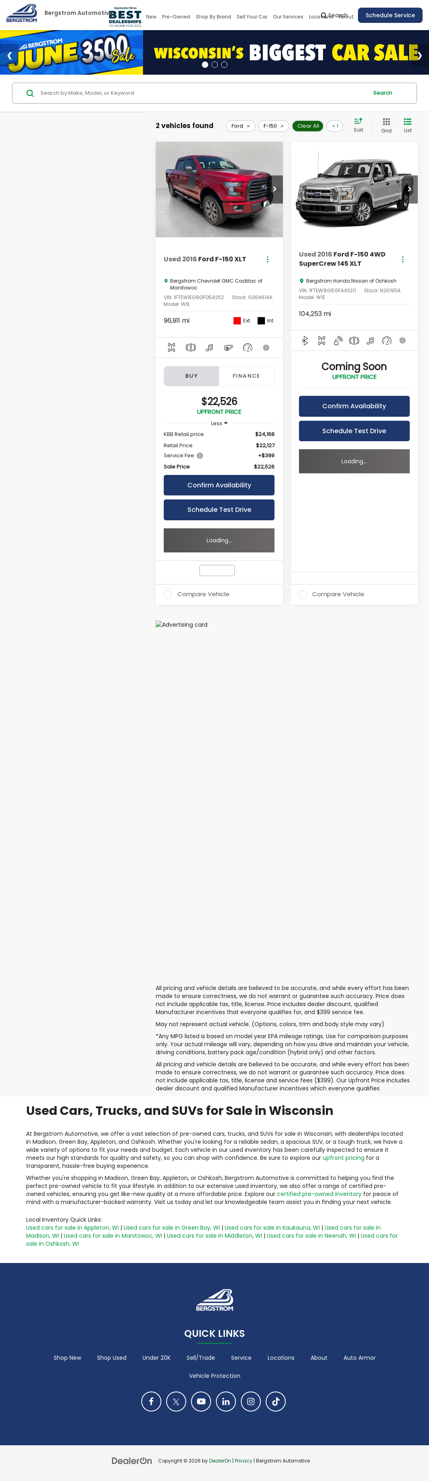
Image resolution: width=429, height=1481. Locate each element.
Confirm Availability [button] (219, 485)
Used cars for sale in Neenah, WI (311, 1236)
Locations (281, 1358)
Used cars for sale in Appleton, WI (72, 1228)
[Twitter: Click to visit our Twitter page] (176, 1401)
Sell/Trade (201, 1358)
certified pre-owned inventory (319, 1194)
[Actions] (267, 259)
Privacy (243, 1461)
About (319, 1358)
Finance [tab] (247, 376)
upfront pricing (343, 1158)
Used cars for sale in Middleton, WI (214, 1236)
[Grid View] (385, 126)
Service (241, 1358)
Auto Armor (360, 1358)
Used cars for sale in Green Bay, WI (172, 1228)
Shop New (67, 1358)
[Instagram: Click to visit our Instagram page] (250, 1401)
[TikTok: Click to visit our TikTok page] (275, 1401)
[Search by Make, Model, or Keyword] (203, 93)
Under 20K (156, 1358)
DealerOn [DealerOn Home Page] (220, 1461)
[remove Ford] (241, 126)
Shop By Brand (213, 16)
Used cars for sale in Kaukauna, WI (272, 1228)
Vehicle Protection (214, 1376)
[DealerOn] (132, 1461)
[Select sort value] (361, 126)
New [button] (151, 16)
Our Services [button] (288, 16)
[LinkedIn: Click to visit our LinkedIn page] (226, 1401)
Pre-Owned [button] (176, 16)
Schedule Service (390, 15)
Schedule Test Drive (219, 509)
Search (382, 93)
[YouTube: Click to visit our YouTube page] (201, 1401)
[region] (219, 450)
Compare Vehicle (203, 595)
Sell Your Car (252, 16)
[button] (275, 189)
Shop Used (111, 1358)
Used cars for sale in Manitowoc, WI (113, 1236)
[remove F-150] (273, 126)
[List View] (408, 126)
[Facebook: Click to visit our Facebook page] (151, 1401)
